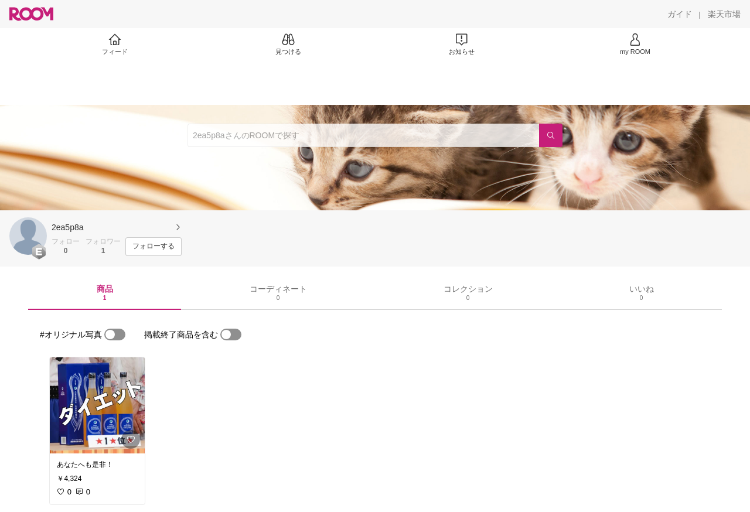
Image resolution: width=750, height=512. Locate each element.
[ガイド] (679, 14)
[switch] (114, 334)
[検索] (550, 135)
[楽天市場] (724, 14)
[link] (97, 405)
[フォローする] (153, 246)
